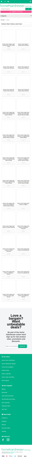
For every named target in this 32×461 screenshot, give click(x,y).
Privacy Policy (5, 370)
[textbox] (12, 9)
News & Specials (6, 373)
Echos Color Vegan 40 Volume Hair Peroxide (23, 90)
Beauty (3, 389)
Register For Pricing (17, 11)
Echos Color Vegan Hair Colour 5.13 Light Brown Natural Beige (23, 136)
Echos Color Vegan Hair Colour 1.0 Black (23, 204)
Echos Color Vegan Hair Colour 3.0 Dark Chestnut (8, 227)
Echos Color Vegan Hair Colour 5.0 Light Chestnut (8, 250)
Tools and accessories (7, 395)
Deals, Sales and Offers (8, 377)
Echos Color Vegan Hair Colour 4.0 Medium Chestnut (23, 227)
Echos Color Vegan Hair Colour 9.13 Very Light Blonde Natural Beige (23, 182)
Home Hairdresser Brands (9, 363)
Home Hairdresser (12, 452)
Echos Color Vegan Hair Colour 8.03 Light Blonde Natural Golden (9, 113)
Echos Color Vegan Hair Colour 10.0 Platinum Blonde (23, 295)
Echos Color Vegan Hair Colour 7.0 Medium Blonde (8, 273)
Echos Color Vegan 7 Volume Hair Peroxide (23, 45)
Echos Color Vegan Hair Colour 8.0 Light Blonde (23, 272)
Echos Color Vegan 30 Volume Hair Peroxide (8, 90)
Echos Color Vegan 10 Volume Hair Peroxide (8, 67)
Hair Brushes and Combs (8, 399)
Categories (3, 16)
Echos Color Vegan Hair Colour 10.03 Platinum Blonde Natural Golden (8, 136)
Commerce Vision (9, 453)
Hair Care (4, 409)
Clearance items (6, 406)
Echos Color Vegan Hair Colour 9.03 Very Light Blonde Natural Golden (23, 113)
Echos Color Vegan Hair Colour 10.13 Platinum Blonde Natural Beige (8, 204)
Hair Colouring (5, 402)
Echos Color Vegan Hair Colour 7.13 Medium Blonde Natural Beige (23, 159)
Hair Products (5, 380)
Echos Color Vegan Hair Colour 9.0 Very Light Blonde (8, 295)
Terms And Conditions (7, 367)
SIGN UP (22, 346)
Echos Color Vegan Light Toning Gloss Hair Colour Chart (8, 45)
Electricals (4, 392)
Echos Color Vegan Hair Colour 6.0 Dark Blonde (23, 249)
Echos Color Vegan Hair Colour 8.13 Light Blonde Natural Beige (9, 182)
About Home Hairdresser (8, 360)
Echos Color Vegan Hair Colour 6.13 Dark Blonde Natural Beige (9, 159)
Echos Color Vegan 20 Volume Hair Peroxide (23, 67)
